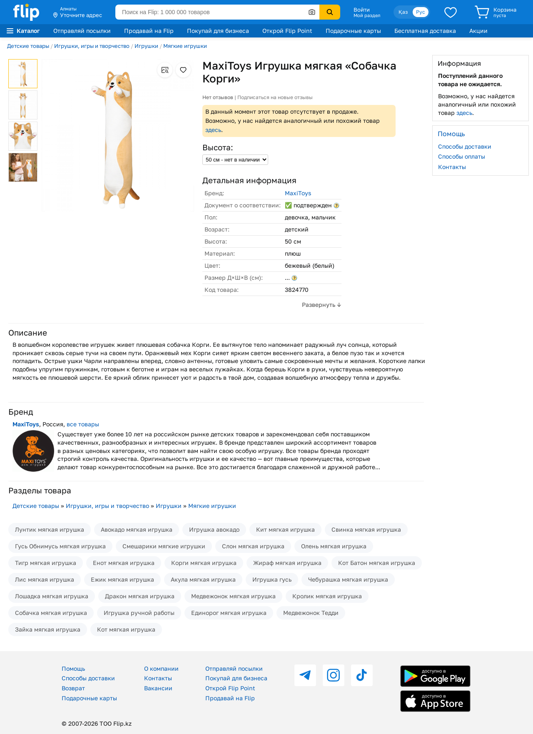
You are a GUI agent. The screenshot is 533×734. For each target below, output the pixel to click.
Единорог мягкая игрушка (228, 612)
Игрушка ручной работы (139, 612)
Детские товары (28, 45)
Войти (362, 9)
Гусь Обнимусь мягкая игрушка (60, 546)
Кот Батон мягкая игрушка (376, 562)
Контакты (452, 166)
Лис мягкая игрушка (44, 579)
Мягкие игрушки (185, 45)
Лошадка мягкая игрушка (51, 596)
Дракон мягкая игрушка (139, 596)
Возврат (73, 688)
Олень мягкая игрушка (333, 546)
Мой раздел (367, 15)
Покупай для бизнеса (218, 30)
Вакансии (158, 688)
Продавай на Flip (149, 30)
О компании (161, 668)
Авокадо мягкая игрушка (136, 529)
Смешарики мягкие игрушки (163, 546)
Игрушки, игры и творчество (92, 45)
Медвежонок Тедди (311, 612)
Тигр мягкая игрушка (45, 562)
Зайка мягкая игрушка (47, 629)
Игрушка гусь (271, 579)
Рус (420, 12)
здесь (213, 129)
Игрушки (146, 45)
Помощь (73, 668)
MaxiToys (298, 193)
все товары (83, 424)
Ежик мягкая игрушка (122, 579)
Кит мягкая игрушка (285, 529)
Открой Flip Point (287, 30)
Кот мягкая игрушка (126, 629)
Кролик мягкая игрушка (327, 596)
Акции (478, 30)
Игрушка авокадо (214, 529)
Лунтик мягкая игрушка (49, 529)
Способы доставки (464, 146)
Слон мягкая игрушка (253, 546)
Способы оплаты (461, 156)
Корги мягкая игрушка (204, 562)
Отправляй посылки (82, 30)
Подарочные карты (353, 30)
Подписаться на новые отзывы (275, 97)
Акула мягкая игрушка (203, 579)
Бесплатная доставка (425, 30)
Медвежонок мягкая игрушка (233, 596)
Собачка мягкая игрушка (51, 612)
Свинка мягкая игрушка (366, 529)
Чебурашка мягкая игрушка (348, 579)
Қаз (403, 12)
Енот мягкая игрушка (123, 562)
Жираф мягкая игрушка (287, 562)
